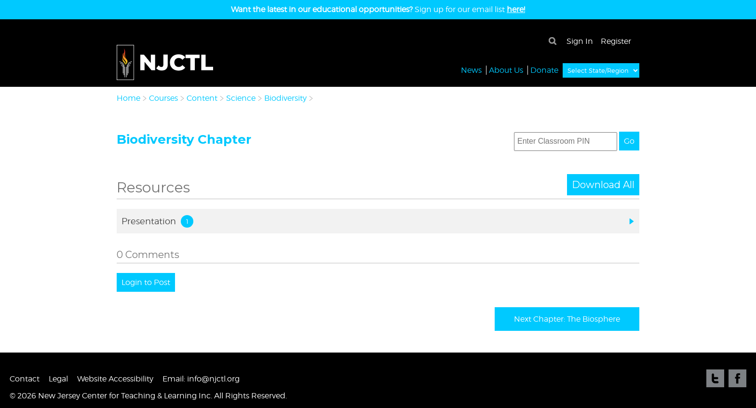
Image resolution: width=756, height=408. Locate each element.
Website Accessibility (115, 378)
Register (616, 41)
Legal (58, 378)
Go (629, 141)
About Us (506, 69)
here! (516, 9)
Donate (544, 69)
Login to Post (146, 282)
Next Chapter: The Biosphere (567, 319)
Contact (25, 378)
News (471, 69)
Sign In (580, 41)
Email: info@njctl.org (201, 378)
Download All (603, 184)
